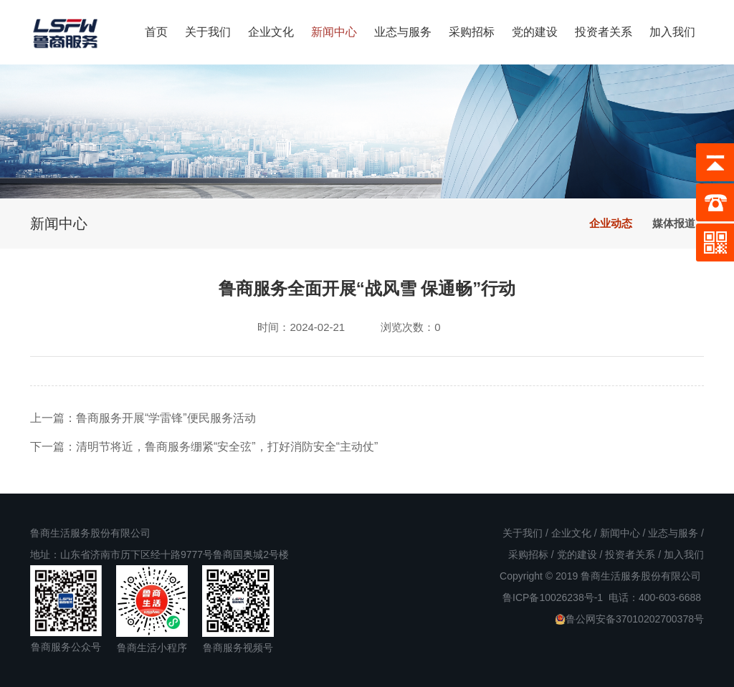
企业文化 (271, 32)
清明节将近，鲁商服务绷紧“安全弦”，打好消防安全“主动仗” (227, 447)
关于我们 (208, 32)
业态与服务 (403, 32)
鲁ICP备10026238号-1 (552, 597)
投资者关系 (603, 32)
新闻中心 (334, 32)
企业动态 (610, 223)
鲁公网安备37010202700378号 (629, 619)
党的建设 (535, 32)
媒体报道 (673, 223)
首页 (156, 32)
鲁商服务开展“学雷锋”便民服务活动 (166, 418)
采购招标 (472, 32)
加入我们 (672, 32)
